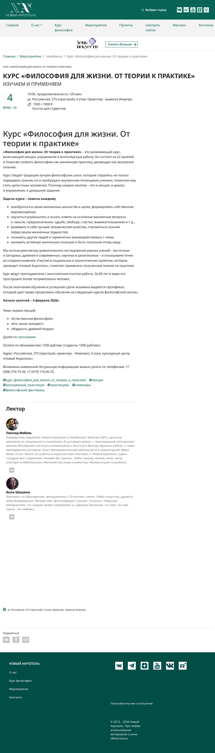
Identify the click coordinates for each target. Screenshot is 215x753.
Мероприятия (96, 25)
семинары (81, 385)
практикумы (58, 385)
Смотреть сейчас (153, 27)
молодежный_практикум (23, 385)
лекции (96, 380)
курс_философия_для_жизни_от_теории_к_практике (44, 380)
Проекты (126, 25)
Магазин (179, 25)
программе (27, 337)
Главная (12, 25)
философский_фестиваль (24, 390)
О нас (35, 25)
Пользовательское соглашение (131, 703)
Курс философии (64, 27)
